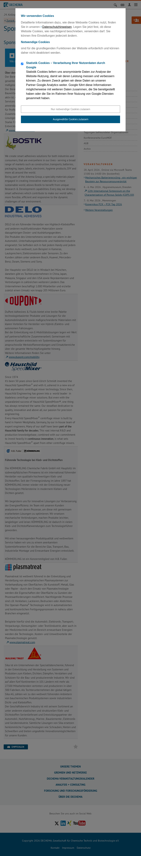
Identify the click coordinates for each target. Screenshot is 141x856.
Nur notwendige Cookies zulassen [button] (70, 109)
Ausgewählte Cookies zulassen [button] (70, 119)
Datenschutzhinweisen (57, 26)
